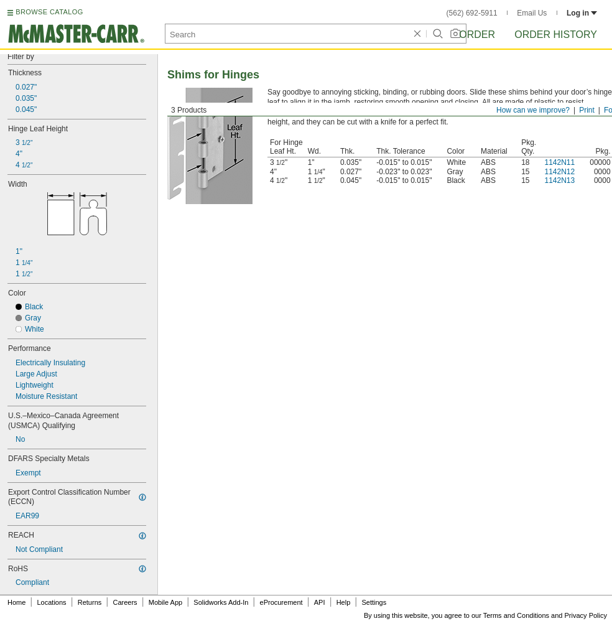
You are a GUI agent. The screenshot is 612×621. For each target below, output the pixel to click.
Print (587, 110)
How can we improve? (533, 110)
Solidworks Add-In (220, 602)
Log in (582, 13)
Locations (52, 602)
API (319, 602)
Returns (90, 602)
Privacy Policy (586, 615)
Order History (555, 34)
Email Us (532, 13)
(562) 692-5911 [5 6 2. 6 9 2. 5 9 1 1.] (472, 13)
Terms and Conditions (516, 615)
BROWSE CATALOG (49, 12)
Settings (373, 602)
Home (16, 602)
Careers (125, 602)
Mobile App (165, 602)
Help (343, 602)
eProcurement (281, 602)
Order (477, 34)
